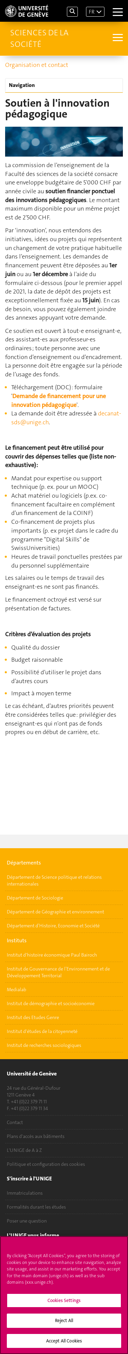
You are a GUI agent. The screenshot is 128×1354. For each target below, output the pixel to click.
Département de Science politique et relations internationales (54, 880)
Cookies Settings (64, 1302)
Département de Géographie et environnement (55, 912)
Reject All (64, 1322)
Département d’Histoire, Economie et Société (53, 926)
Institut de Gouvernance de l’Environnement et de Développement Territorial (58, 972)
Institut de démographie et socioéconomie (51, 1003)
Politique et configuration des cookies (46, 1164)
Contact (15, 1122)
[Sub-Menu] (117, 38)
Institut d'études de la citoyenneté (42, 1031)
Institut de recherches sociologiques (44, 1045)
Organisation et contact (36, 65)
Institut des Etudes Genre (33, 1017)
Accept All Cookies (64, 1343)
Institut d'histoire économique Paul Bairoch (52, 955)
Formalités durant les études (36, 1207)
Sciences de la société (39, 38)
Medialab (16, 989)
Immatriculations (25, 1193)
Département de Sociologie (35, 898)
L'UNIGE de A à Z (24, 1150)
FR (92, 11)
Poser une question (27, 1221)
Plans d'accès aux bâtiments (36, 1136)
